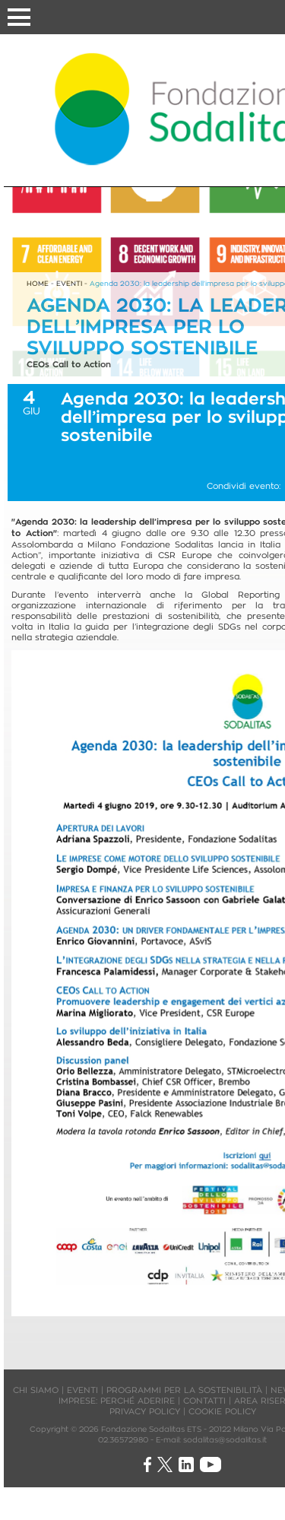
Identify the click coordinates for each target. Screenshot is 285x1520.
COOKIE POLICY (222, 1411)
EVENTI (69, 283)
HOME (38, 283)
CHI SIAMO (36, 1390)
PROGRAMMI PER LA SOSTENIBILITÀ (184, 1390)
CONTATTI (204, 1400)
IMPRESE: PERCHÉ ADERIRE (117, 1400)
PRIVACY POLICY (144, 1411)
